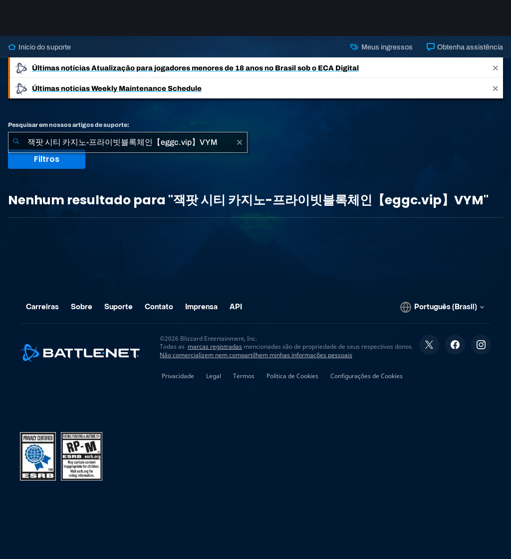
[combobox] (128, 142)
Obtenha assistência (465, 47)
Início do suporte (39, 47)
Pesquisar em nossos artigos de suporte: (68, 124)
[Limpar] (240, 142)
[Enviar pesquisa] (16, 142)
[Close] (495, 67)
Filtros (46, 159)
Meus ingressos (381, 47)
